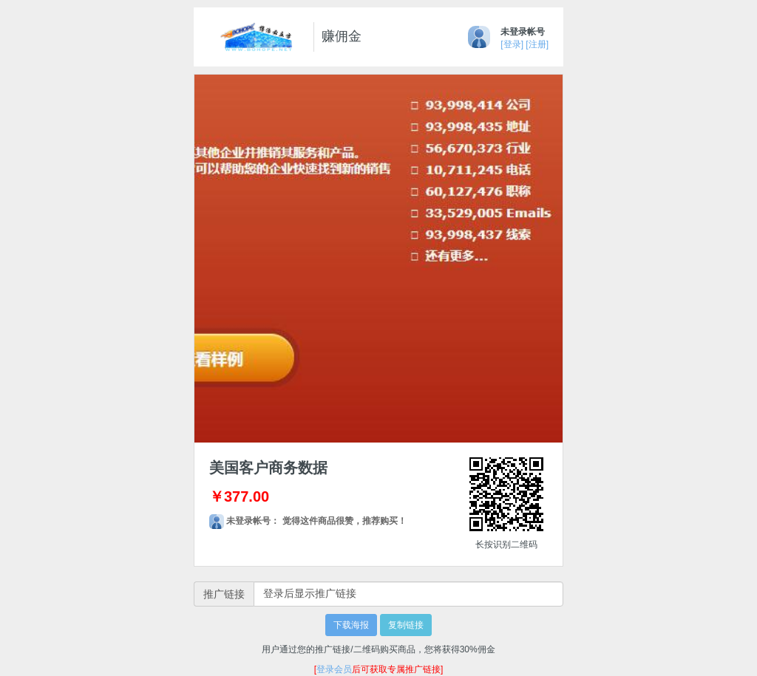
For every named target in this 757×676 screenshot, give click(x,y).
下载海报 (351, 625)
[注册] (537, 44)
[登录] (511, 44)
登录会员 (334, 669)
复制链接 (406, 625)
